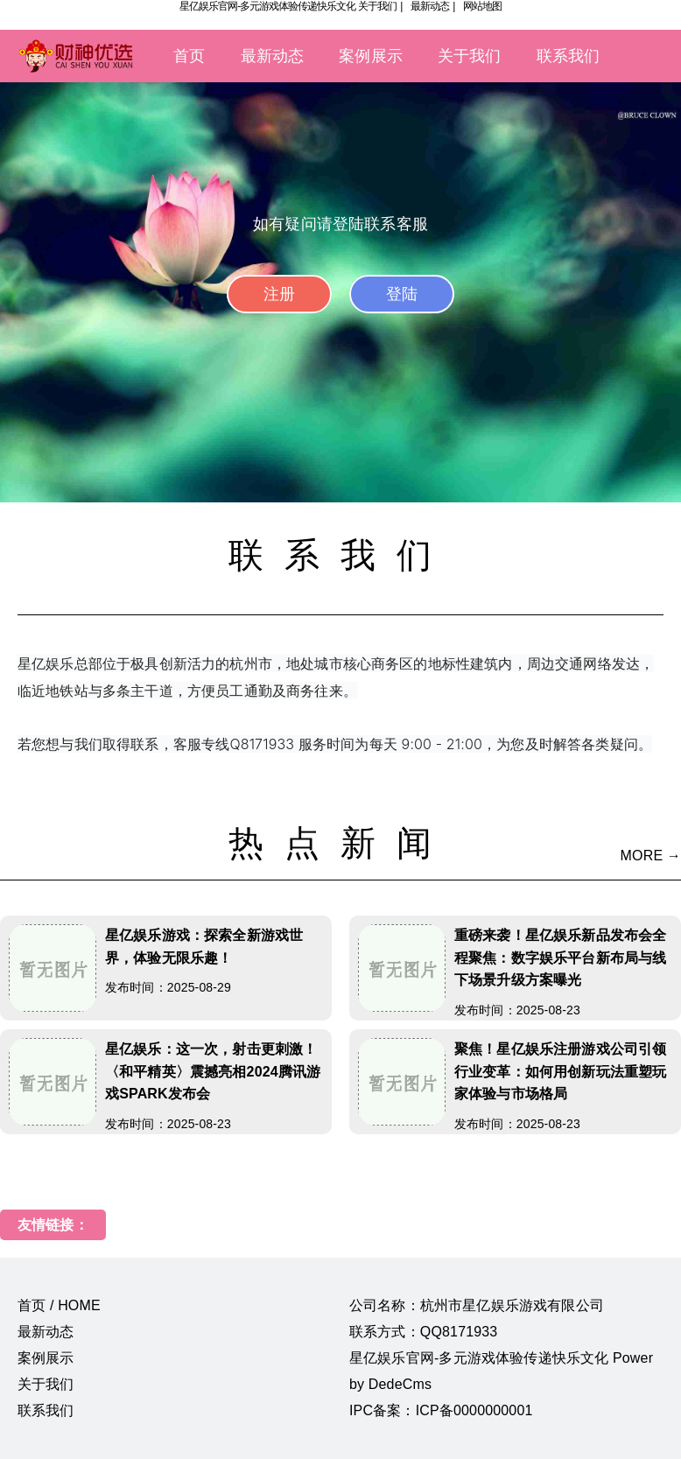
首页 (189, 56)
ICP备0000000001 (474, 1410)
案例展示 (371, 56)
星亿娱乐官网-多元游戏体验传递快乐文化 (267, 6)
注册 (279, 294)
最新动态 (430, 6)
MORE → (651, 855)
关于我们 (377, 6)
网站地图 (482, 6)
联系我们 (568, 56)
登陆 (402, 294)
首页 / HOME (59, 1305)
